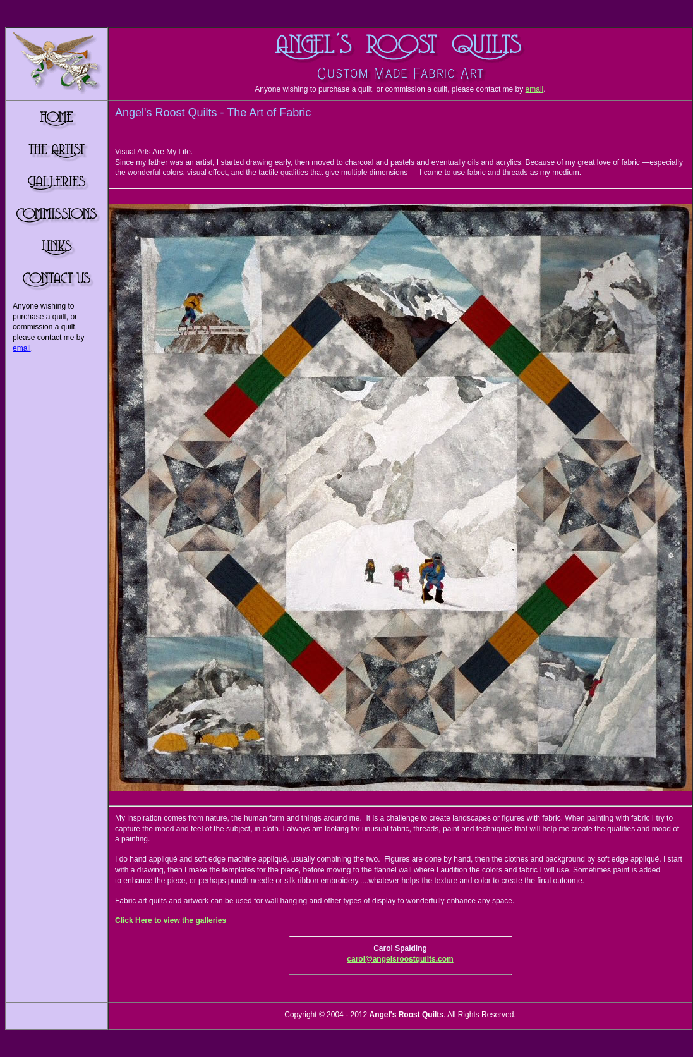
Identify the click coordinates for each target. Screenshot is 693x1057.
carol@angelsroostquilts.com (400, 959)
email (535, 89)
